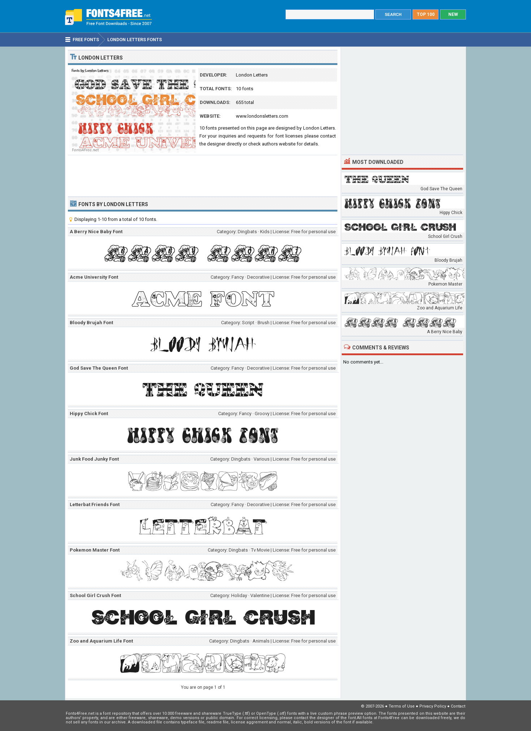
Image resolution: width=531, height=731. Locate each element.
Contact (458, 706)
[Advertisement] (202, 175)
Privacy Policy (432, 706)
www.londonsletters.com (262, 116)
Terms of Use (402, 706)
